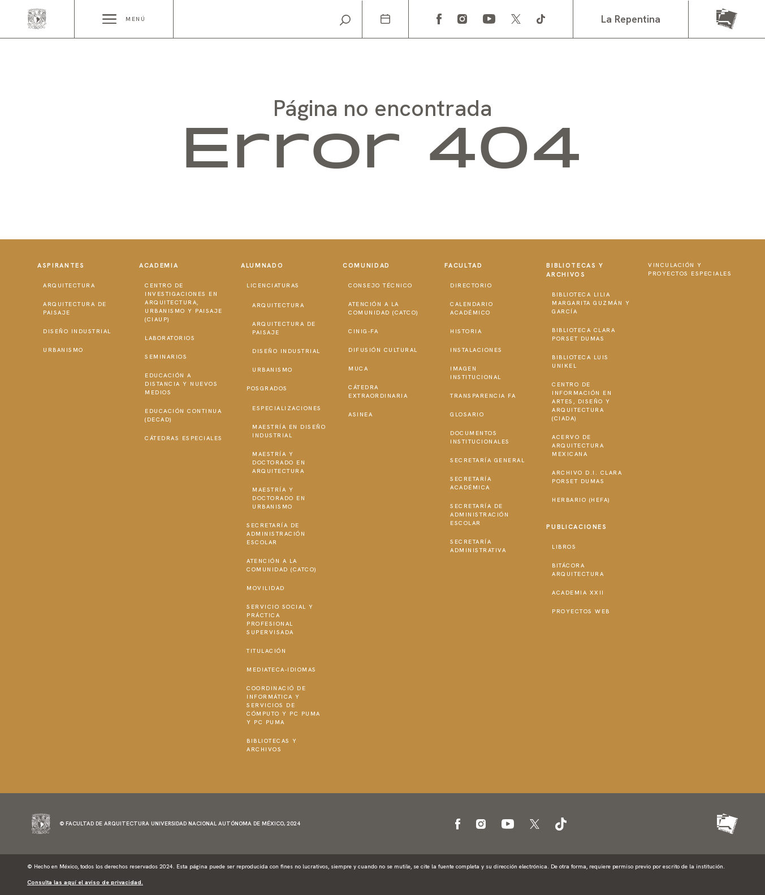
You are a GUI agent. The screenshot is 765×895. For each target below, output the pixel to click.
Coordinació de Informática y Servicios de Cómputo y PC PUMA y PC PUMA (284, 705)
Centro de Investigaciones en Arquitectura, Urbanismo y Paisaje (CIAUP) (184, 302)
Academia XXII (578, 592)
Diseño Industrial (77, 331)
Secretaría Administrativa (478, 546)
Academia (158, 265)
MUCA (358, 368)
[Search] (268, 19)
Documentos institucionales (480, 437)
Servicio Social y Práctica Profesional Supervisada (280, 619)
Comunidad (366, 265)
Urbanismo (63, 350)
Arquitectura (69, 285)
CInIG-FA (363, 331)
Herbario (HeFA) (581, 500)
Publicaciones (576, 527)
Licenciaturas (273, 285)
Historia (466, 331)
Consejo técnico (380, 285)
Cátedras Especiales (184, 438)
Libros (564, 546)
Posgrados (267, 388)
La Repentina (630, 18)
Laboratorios (170, 338)
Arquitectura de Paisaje (75, 308)
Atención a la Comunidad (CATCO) (282, 565)
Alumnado (262, 265)
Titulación (266, 651)
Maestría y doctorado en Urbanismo (278, 498)
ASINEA (360, 414)
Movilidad (266, 588)
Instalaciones (476, 350)
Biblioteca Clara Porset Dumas (583, 334)
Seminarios (166, 356)
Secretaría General (487, 460)
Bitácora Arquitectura (578, 570)
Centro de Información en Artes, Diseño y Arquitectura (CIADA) (582, 401)
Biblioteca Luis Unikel (580, 361)
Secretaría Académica (470, 483)
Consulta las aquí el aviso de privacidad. (85, 882)
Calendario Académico (471, 308)
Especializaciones (287, 408)
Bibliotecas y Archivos (272, 745)
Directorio (471, 285)
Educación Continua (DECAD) (183, 415)
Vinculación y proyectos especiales (690, 269)
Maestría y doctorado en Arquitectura (278, 462)
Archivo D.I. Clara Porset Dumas (587, 477)
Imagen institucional (476, 373)
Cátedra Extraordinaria (378, 391)
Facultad (463, 265)
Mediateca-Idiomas (282, 669)
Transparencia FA (483, 395)
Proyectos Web (581, 611)
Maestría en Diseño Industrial (289, 431)
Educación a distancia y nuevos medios (181, 384)
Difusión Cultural (383, 350)
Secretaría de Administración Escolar (276, 534)
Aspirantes (61, 265)
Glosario (467, 414)
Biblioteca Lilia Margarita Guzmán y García (591, 303)
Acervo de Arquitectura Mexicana (578, 445)
